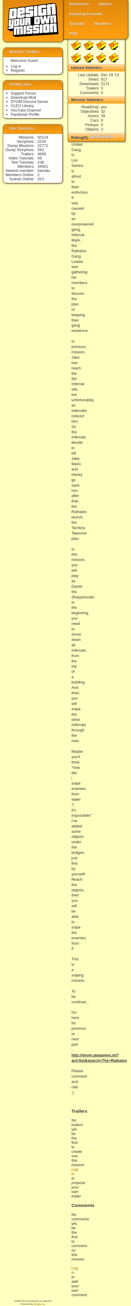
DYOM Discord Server (30, 101)
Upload (104, 4)
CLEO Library (22, 106)
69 (40, 158)
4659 (42, 154)
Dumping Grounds (85, 14)
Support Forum (23, 93)
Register (18, 70)
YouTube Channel (26, 110)
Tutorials (77, 23)
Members (102, 23)
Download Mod (23, 97)
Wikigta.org (39, 1304)
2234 (42, 141)
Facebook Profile (25, 114)
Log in (16, 66)
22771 (43, 145)
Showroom (79, 4)
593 (41, 150)
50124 (43, 137)
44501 (43, 166)
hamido (44, 170)
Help (73, 33)
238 (41, 162)
